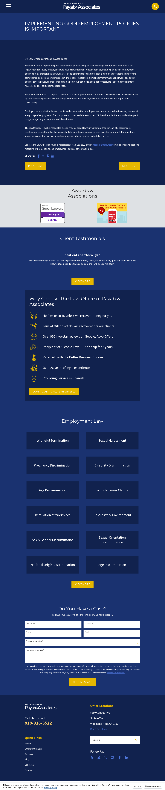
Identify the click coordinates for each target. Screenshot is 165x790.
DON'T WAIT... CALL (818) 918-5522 (54, 391)
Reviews (29, 754)
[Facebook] (119, 757)
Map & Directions (98, 729)
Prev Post (35, 166)
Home (28, 743)
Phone (28, 632)
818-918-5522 (38, 723)
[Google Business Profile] (112, 757)
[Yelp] (92, 757)
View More (82, 281)
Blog (27, 759)
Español (29, 770)
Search (96, 739)
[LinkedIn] (126, 757)
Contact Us (30, 764)
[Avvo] (98, 757)
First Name (30, 623)
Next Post (129, 166)
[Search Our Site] (136, 740)
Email (87, 632)
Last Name (89, 623)
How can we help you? (35, 650)
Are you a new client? (34, 641)
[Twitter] (105, 757)
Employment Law (33, 748)
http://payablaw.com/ (103, 144)
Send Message (82, 682)
